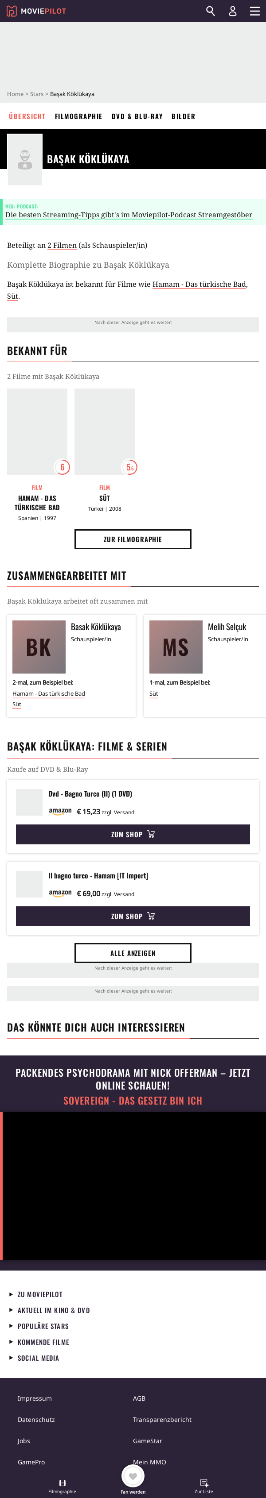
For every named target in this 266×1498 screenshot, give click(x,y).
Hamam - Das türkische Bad (199, 284)
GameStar (147, 1440)
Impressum (35, 1398)
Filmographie (79, 116)
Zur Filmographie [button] (133, 539)
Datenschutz (36, 1419)
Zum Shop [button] (132, 834)
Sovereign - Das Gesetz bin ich (133, 1100)
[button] (62, 1487)
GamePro (31, 1462)
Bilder (184, 116)
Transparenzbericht (162, 1419)
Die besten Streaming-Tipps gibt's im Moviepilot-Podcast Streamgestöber (129, 215)
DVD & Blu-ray (137, 116)
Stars (36, 94)
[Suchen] (211, 11)
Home (15, 94)
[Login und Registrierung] (233, 11)
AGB (139, 1398)
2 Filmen (62, 245)
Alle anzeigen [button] (133, 953)
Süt (12, 296)
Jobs (24, 1440)
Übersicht (27, 116)
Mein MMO (149, 1462)
